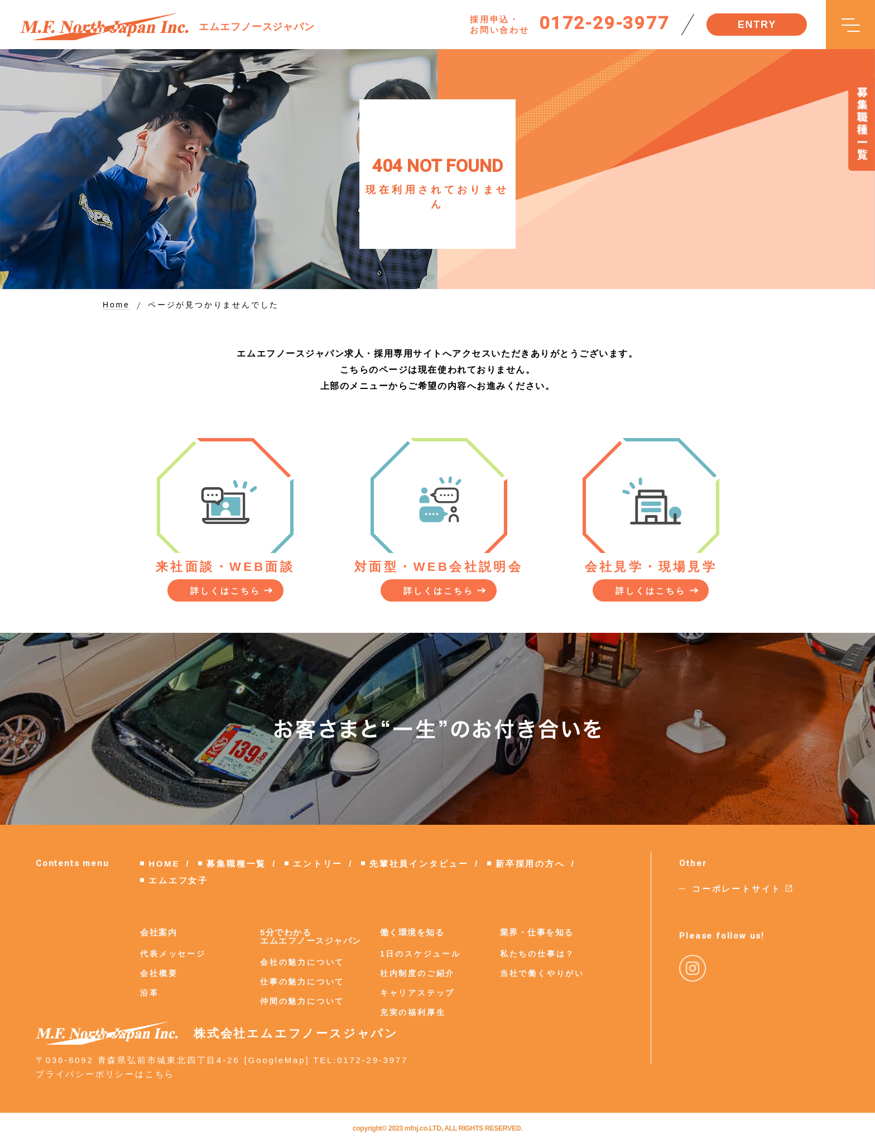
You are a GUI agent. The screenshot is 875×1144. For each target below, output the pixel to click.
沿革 (149, 992)
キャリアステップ (417, 992)
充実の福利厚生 (413, 1012)
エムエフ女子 (178, 880)
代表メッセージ (173, 953)
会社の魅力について (302, 962)
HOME (164, 863)
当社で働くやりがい (542, 973)
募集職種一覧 (236, 863)
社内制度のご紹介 (417, 973)
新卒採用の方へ (530, 863)
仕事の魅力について (302, 981)
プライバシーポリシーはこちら (105, 1074)
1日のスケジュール (420, 953)
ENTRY (757, 24)
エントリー (318, 863)
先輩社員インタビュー (419, 863)
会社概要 (158, 973)
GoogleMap (277, 1060)
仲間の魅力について (302, 1001)
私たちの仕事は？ (537, 953)
